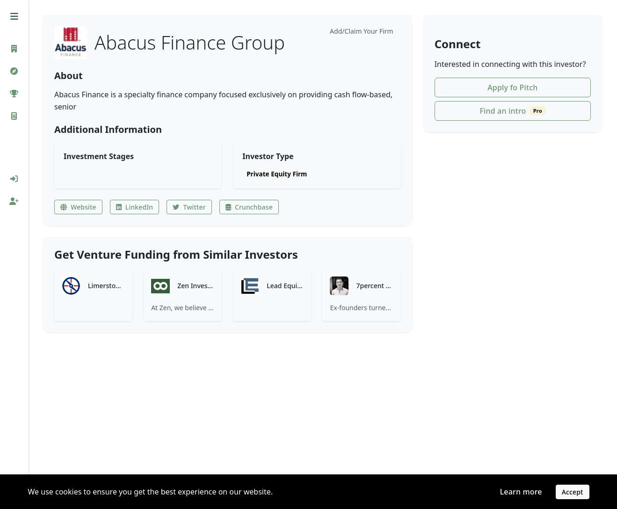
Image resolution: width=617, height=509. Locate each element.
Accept (572, 491)
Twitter (189, 207)
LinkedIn (134, 207)
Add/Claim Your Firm (361, 31)
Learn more (521, 492)
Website (78, 207)
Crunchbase (249, 207)
